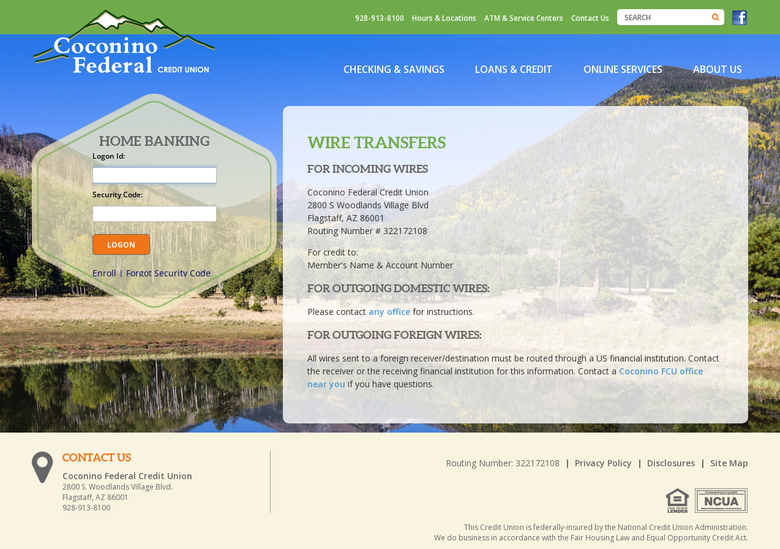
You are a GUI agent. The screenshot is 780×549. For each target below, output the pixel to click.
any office (389, 311)
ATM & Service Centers (523, 18)
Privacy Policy (603, 463)
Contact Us (590, 18)
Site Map (729, 463)
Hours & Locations (444, 18)
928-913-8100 (379, 18)
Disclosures (671, 463)
